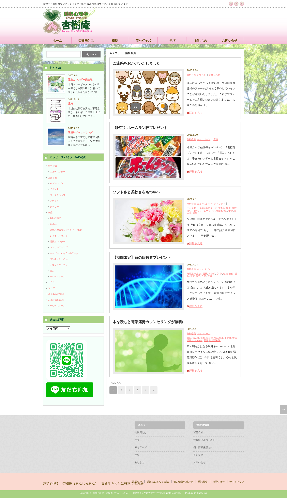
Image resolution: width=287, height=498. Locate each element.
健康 (225, 273)
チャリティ (219, 203)
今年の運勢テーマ (208, 208)
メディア (54, 200)
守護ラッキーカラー (60, 265)
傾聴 (234, 208)
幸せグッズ (143, 40)
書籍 (234, 338)
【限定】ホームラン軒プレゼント (140, 128)
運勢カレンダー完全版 (80, 79)
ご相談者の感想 (56, 300)
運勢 (195, 213)
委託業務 (198, 455)
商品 (50, 212)
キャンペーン (203, 139)
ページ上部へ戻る (283, 409)
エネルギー (192, 208)
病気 (198, 276)
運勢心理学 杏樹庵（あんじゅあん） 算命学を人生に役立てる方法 (93, 483)
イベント (54, 189)
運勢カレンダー (194, 340)
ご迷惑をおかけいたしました (136, 63)
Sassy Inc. (202, 493)
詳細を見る (195, 112)
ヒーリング (209, 210)
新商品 (53, 224)
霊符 (215, 139)
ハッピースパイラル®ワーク (64, 253)
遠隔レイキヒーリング (80, 132)
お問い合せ (229, 40)
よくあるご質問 (56, 294)
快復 (210, 276)
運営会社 (198, 432)
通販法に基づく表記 (204, 439)
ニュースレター (205, 203)
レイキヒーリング (59, 236)
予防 (204, 276)
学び (172, 40)
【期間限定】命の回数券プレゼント (142, 257)
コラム (51, 282)
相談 (115, 40)
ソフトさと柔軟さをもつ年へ (136, 192)
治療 (192, 276)
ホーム (57, 40)
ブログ (51, 288)
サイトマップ (236, 481)
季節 (230, 210)
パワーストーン (57, 276)
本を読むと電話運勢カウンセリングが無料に (149, 322)
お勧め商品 (55, 218)
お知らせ (201, 75)
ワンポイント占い (59, 259)
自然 (231, 273)
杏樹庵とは (86, 40)
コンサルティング (59, 247)
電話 (206, 340)
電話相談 (218, 338)
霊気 (228, 208)
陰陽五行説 (221, 210)
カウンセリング (194, 210)
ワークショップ (57, 195)
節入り (196, 338)
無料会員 (191, 75)
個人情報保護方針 (203, 447)
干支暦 (227, 338)
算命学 (221, 208)
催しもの (201, 40)
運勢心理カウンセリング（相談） (66, 230)
